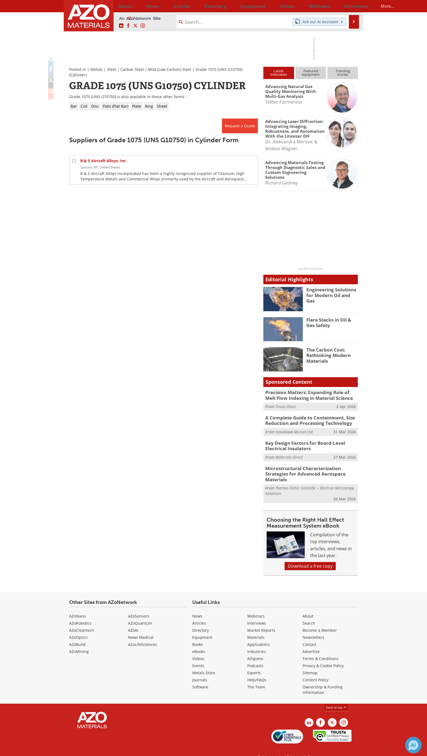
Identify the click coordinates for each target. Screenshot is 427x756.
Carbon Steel (132, 69)
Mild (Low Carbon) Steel (169, 69)
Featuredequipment (311, 72)
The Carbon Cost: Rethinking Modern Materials (326, 354)
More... (350, 6)
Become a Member (320, 619)
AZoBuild (77, 633)
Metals (96, 69)
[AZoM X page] (135, 26)
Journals (199, 669)
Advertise (311, 640)
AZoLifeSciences (142, 633)
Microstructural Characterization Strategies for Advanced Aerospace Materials (310, 466)
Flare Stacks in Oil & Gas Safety (331, 322)
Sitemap (310, 662)
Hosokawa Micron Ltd (294, 429)
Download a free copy (310, 555)
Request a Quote (240, 125)
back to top (336, 696)
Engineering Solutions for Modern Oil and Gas (332, 292)
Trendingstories (342, 72)
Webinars (256, 605)
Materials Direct (289, 453)
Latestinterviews (278, 72)
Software (200, 676)
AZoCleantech (81, 619)
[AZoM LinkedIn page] (121, 26)
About (308, 605)
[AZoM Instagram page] (143, 26)
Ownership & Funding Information (323, 679)
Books (197, 633)
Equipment (202, 626)
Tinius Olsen (285, 405)
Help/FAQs (256, 669)
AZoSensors (138, 605)
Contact (309, 633)
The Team (256, 676)
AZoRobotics (80, 612)
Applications (258, 633)
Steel (111, 69)
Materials (255, 626)
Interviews (256, 612)
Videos (198, 648)
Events (198, 655)
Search (309, 612)
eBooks (198, 640)
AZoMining (79, 640)
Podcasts (255, 655)
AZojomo (255, 648)
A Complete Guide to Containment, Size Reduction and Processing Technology (306, 418)
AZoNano (77, 605)
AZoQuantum (140, 612)
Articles (199, 612)
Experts (254, 662)
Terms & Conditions (320, 648)
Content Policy (315, 669)
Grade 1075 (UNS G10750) (219, 69)
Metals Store (203, 662)
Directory (199, 6)
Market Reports (261, 619)
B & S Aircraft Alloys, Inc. (103, 160)
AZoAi (133, 619)
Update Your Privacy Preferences (110, 749)
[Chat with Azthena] (413, 745)
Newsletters (313, 626)
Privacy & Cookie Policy (323, 655)
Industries (256, 640)
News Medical (141, 626)
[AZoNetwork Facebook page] (128, 26)
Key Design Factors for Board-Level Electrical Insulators (311, 442)
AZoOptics (78, 626)
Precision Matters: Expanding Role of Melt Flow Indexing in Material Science (308, 394)
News (197, 605)
